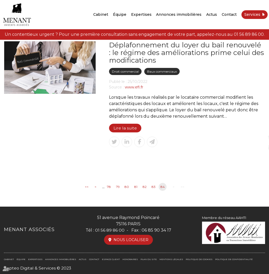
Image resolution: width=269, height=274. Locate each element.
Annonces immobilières (178, 14)
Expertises (141, 14)
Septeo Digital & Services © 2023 (38, 268)
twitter (258, 137)
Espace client (111, 259)
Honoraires (130, 259)
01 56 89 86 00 (249, 34)
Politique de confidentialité (234, 259)
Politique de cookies (199, 259)
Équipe (119, 14)
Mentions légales (171, 259)
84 (163, 187)
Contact (229, 14)
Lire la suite (125, 128)
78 (109, 187)
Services (252, 14)
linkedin (258, 147)
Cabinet (100, 14)
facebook (258, 126)
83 (154, 187)
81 (135, 187)
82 (145, 187)
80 (127, 187)
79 (118, 187)
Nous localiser (130, 239)
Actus (211, 14)
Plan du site (149, 259)
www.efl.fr (134, 87)
